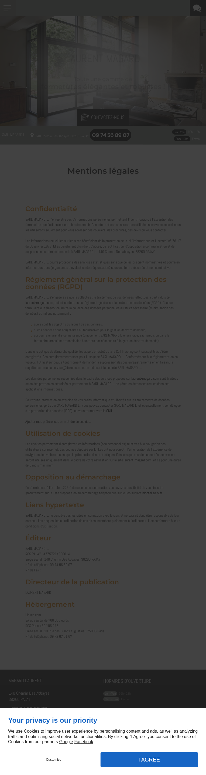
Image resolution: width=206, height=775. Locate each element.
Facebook (83, 741)
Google (66, 741)
